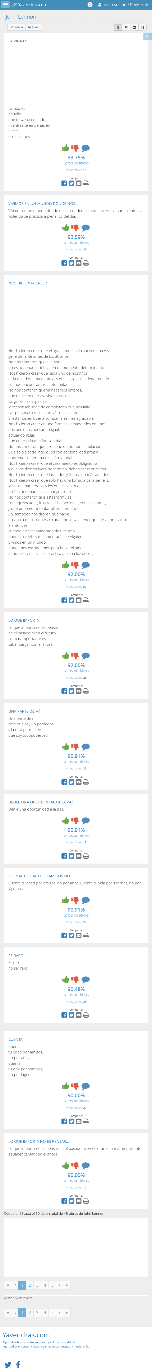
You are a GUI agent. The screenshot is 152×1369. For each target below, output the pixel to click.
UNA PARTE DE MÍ (24, 711)
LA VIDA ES (17, 40)
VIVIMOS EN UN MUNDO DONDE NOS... (43, 203)
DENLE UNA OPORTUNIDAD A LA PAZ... (42, 801)
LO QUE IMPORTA (23, 620)
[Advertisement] (43, 74)
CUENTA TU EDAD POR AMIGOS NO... (40, 875)
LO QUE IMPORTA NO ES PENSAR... (38, 1141)
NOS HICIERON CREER (27, 282)
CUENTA (15, 1039)
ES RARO (15, 955)
